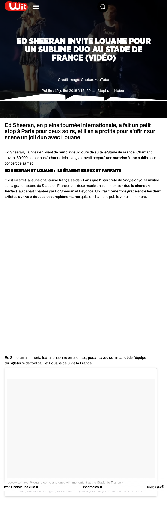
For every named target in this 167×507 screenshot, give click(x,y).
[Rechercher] (102, 6)
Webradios (91, 487)
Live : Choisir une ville (18, 487)
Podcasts (156, 487)
